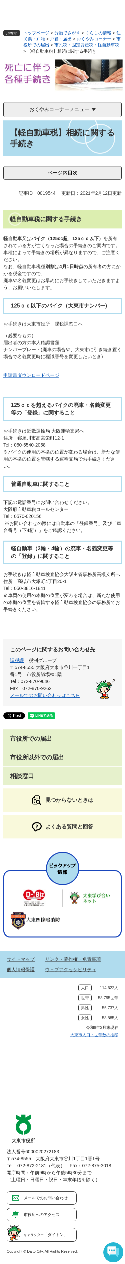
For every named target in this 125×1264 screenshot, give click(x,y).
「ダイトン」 (46, 1234)
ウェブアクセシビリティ (70, 969)
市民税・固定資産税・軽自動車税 (86, 44)
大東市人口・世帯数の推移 (94, 1035)
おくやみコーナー (94, 38)
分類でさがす (67, 32)
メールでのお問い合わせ (46, 1198)
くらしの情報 (98, 32)
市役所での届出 (31, 738)
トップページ (36, 32)
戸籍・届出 (61, 38)
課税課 (17, 660)
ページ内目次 (63, 172)
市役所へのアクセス (42, 1214)
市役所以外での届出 (37, 757)
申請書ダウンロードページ (31, 375)
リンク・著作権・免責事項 (73, 959)
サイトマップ (21, 959)
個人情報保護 (21, 969)
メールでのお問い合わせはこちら (45, 695)
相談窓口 (22, 776)
